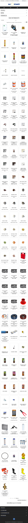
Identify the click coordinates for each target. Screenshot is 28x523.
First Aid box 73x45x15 (4, 34)
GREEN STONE (4, 247)
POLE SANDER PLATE (14, 336)
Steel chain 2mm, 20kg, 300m (5, 278)
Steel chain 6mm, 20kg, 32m (14, 293)
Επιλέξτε (8, 20)
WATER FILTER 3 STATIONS (23, 448)
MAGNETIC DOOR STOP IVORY (23, 365)
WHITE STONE (4, 220)
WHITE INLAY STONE (23, 155)
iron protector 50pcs (23, 308)
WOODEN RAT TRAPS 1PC (14, 48)
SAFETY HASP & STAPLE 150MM (4, 365)
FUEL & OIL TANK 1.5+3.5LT (23, 263)
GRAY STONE (23, 194)
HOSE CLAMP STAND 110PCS (4, 418)
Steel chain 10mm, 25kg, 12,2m (4, 308)
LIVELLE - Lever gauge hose (4, 324)
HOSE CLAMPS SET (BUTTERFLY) (23, 405)
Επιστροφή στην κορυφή (22, 500)
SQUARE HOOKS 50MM (23, 378)
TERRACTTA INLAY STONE (14, 169)
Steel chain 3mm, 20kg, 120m (14, 278)
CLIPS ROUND (5, 88)
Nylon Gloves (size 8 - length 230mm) (14, 35)
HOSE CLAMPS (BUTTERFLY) (14, 405)
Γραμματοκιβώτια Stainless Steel (4, 433)
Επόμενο (17, 498)
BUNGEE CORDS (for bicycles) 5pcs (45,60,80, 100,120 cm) (23, 63)
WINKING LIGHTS (23, 462)
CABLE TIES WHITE (5, 75)
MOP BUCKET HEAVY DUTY (23, 352)
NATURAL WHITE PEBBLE (5, 103)
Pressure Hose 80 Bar (23, 324)
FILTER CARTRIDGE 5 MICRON (23, 433)
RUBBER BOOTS (14, 477)
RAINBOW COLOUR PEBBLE (14, 142)
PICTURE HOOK (14, 418)
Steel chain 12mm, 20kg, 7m (13, 308)
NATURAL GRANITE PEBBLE (5, 142)
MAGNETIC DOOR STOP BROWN (5, 378)
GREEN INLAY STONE (4, 168)
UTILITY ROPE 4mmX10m (14, 62)
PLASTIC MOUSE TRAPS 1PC (5, 61)
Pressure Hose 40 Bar (14, 324)
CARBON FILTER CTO (4, 447)
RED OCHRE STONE (23, 181)
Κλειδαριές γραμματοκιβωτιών (14, 433)
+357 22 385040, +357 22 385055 (14, 0)
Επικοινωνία (2, 0)
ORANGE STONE (14, 247)
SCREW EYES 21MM (23, 391)
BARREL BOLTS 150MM (13, 365)
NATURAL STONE (5, 233)
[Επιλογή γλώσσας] (24, 1)
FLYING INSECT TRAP (4, 47)
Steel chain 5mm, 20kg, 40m (5, 293)
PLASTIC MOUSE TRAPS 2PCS (23, 48)
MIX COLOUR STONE (4, 260)
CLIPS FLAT (23, 75)
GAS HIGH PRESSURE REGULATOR (4, 493)
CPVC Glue (14, 89)
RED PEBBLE (5, 128)
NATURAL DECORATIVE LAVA (23, 142)
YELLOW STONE (23, 233)
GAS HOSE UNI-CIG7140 (4, 339)
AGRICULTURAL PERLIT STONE (23, 169)
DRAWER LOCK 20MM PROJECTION (14, 378)
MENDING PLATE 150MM (14, 391)
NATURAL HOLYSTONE (5, 155)
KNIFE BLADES (23, 418)
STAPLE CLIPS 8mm (23, 336)
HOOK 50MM (5, 391)
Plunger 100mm (14, 351)
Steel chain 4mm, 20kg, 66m (23, 278)
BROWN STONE (4, 194)
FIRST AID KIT (5, 477)
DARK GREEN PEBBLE (14, 128)
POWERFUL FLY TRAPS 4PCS (23, 33)
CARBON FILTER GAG (14, 447)
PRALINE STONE (14, 260)
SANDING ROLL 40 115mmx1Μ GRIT (5, 352)
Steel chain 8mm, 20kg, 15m (23, 293)
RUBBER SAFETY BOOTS (23, 478)
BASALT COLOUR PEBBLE (5, 182)
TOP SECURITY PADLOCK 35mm (14, 461)
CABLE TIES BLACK (14, 75)
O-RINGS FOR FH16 (5, 461)
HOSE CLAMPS (4, 404)
